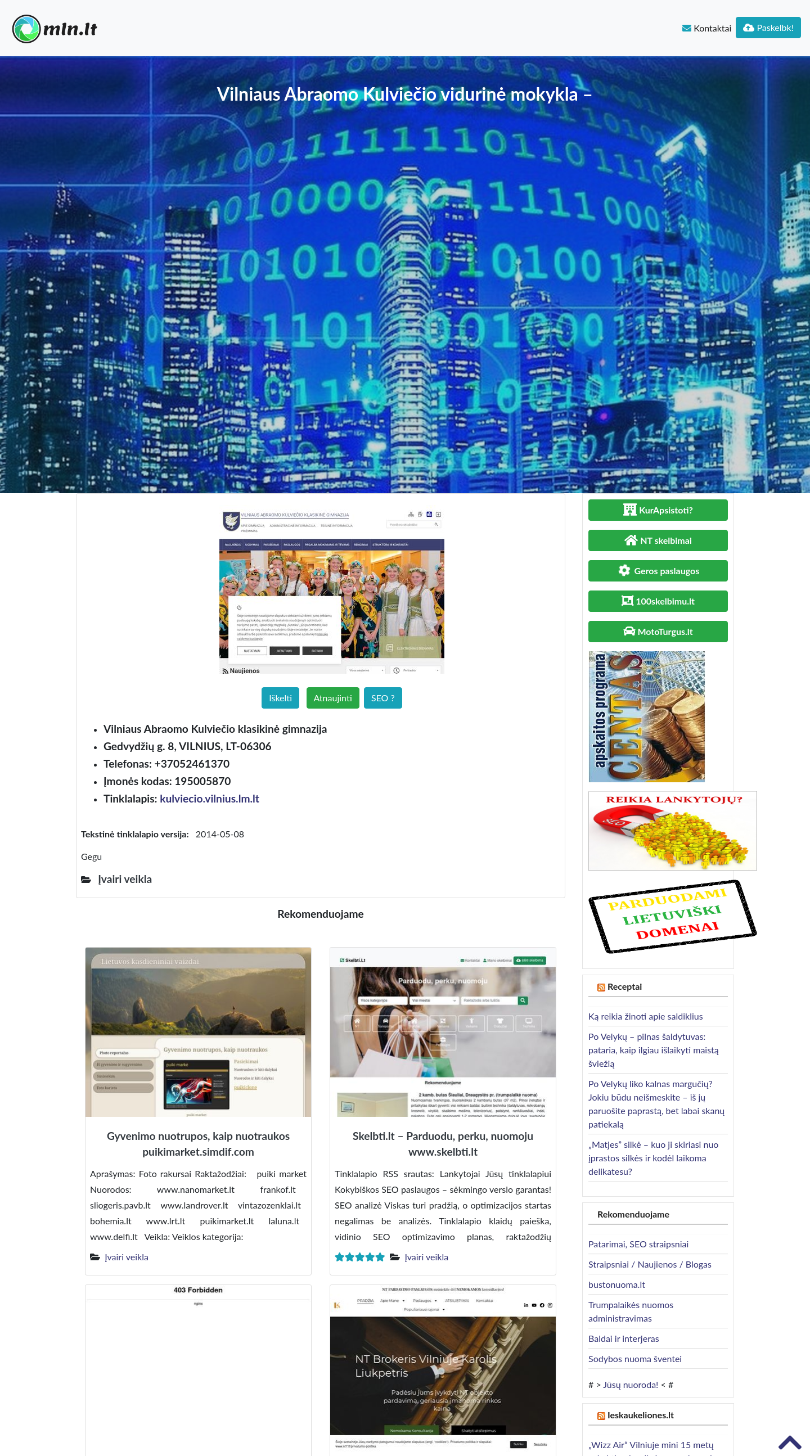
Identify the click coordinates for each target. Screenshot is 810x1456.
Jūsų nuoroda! (630, 1384)
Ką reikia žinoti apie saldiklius (645, 1016)
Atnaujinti (333, 697)
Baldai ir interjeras (623, 1338)
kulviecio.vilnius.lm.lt (209, 798)
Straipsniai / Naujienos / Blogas (650, 1264)
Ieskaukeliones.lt (641, 1414)
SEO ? (383, 697)
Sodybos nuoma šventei (635, 1358)
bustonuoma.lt (616, 1284)
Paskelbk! (768, 27)
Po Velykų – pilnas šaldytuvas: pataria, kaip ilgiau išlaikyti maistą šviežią (653, 1050)
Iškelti (280, 697)
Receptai (625, 986)
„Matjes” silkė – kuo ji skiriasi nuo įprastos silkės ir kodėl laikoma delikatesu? (653, 1157)
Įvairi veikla (126, 1256)
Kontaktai (706, 27)
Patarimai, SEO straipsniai (638, 1243)
